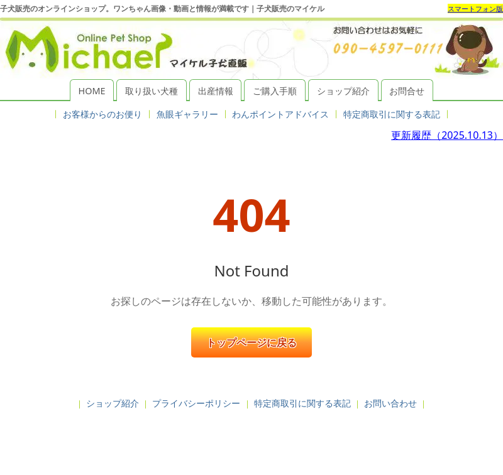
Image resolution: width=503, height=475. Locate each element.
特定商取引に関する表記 (391, 114)
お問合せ (406, 91)
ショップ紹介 (343, 91)
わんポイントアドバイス (280, 114)
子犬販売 (251, 436)
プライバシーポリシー (196, 403)
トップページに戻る (251, 342)
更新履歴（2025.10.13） (447, 135)
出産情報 (215, 91)
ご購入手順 (275, 91)
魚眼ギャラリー (187, 114)
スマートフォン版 (475, 8)
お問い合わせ (390, 403)
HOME (92, 91)
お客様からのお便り (102, 114)
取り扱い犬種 (151, 91)
